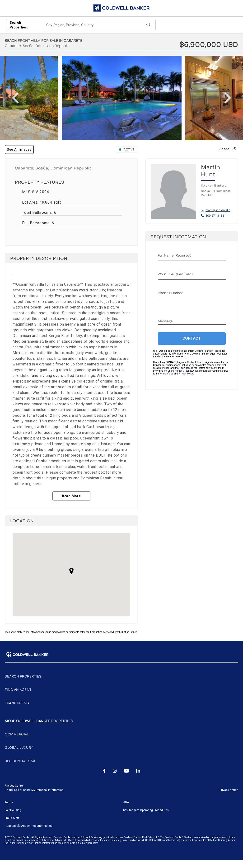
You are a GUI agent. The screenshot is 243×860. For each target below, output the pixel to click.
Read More (71, 496)
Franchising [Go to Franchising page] (17, 703)
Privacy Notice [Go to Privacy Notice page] (229, 790)
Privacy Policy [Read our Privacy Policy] (185, 373)
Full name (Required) (174, 255)
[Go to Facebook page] (104, 771)
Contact (191, 338)
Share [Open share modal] (228, 149)
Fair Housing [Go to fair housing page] (13, 810)
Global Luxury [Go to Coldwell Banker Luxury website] (19, 747)
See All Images (19, 149)
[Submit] (148, 25)
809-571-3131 (215, 215)
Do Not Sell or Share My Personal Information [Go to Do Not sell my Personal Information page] (34, 790)
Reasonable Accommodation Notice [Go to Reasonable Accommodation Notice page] (28, 825)
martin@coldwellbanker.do (219, 210)
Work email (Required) (175, 274)
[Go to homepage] (121, 8)
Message (165, 321)
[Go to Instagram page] (115, 771)
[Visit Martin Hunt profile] (192, 196)
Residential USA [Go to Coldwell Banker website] (20, 761)
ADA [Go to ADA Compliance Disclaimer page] (126, 802)
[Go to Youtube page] (126, 771)
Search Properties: (19, 25)
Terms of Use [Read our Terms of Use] (166, 373)
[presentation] (15, 98)
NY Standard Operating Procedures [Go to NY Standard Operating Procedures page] (146, 810)
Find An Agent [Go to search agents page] (18, 689)
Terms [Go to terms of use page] (9, 802)
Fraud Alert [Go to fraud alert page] (12, 818)
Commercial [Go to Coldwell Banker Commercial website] (17, 734)
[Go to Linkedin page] (138, 771)
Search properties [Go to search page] (23, 676)
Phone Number (170, 293)
